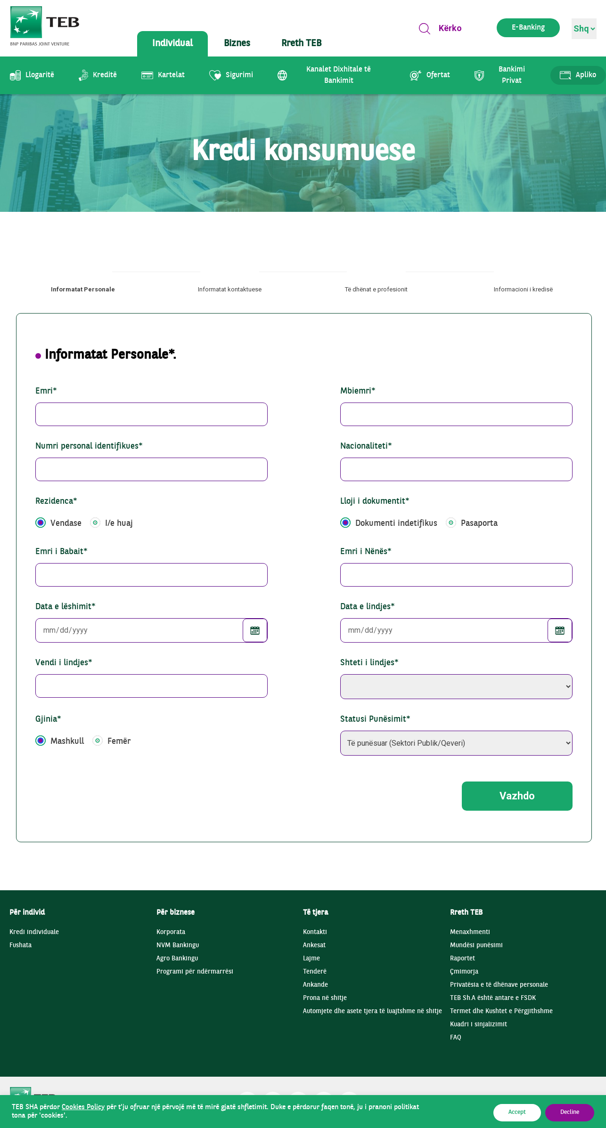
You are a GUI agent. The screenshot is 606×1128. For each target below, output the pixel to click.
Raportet (462, 958)
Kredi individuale (34, 932)
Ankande (315, 985)
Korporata (170, 932)
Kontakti (315, 932)
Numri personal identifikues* (89, 446)
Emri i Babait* (61, 552)
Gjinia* (48, 719)
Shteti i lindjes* (369, 663)
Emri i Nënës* (366, 552)
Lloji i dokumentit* (374, 502)
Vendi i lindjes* (63, 663)
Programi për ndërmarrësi (194, 971)
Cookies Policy (83, 1107)
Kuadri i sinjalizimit (478, 1024)
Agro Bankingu (177, 958)
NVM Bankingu (177, 945)
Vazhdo (517, 796)
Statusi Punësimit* (375, 719)
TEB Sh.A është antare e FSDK (493, 998)
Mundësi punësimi (476, 945)
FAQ (455, 1037)
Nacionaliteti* (366, 446)
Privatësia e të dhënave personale (499, 985)
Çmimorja (464, 971)
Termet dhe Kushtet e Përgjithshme (501, 1011)
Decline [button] (569, 1112)
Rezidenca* (56, 502)
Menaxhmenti (470, 932)
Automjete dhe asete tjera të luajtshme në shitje (372, 1011)
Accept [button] (517, 1112)
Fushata (20, 945)
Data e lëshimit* (65, 607)
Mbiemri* (358, 391)
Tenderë (315, 971)
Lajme (311, 958)
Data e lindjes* (367, 607)
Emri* (46, 391)
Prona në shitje (325, 998)
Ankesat (314, 945)
